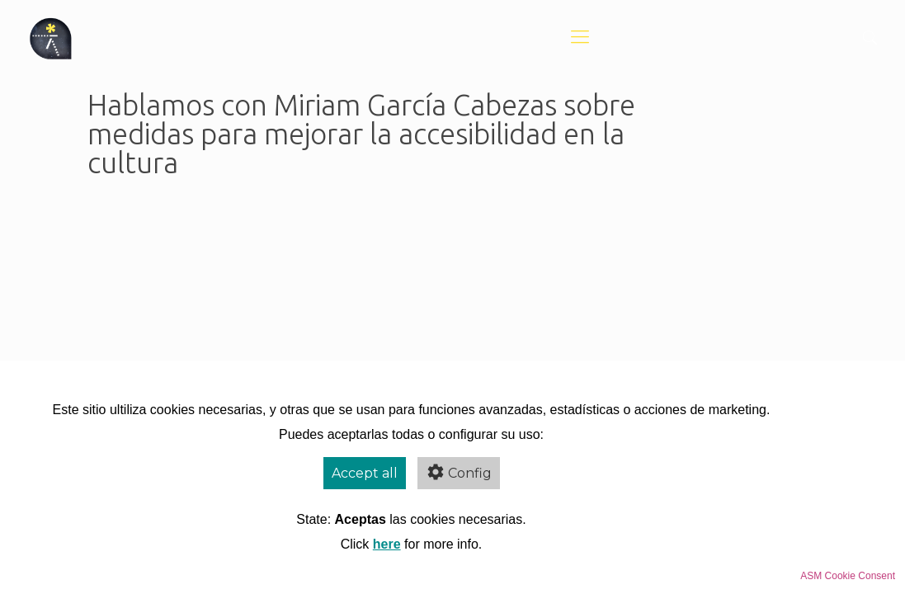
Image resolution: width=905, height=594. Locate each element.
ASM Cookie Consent (847, 576)
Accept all (365, 473)
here (387, 544)
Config (459, 472)
